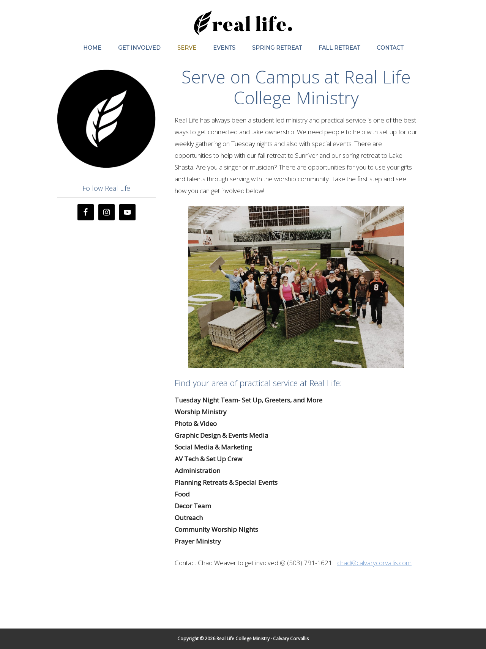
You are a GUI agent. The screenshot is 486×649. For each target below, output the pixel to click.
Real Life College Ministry (243, 23)
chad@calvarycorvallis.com (374, 562)
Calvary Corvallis (291, 638)
